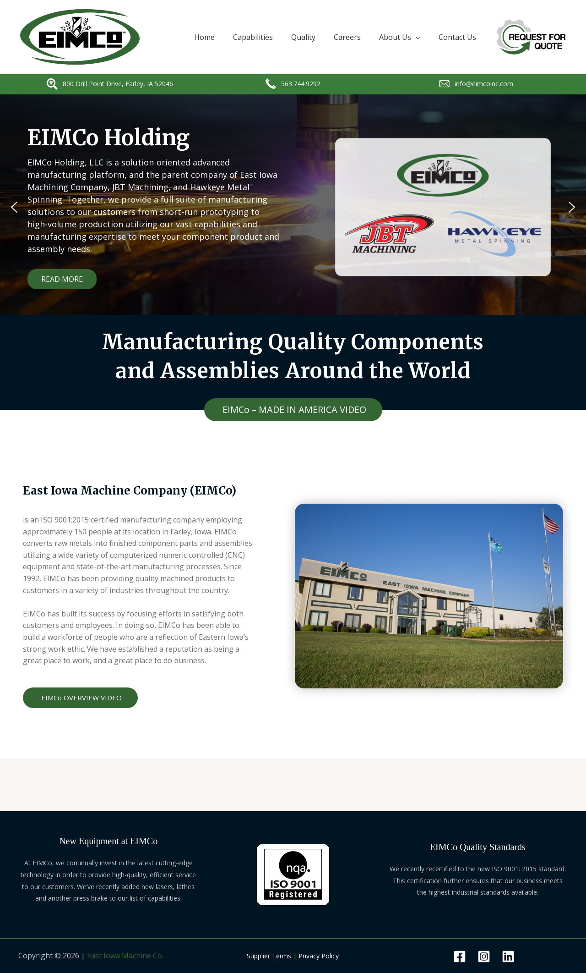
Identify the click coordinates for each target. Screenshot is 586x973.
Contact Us (457, 37)
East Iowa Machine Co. (125, 956)
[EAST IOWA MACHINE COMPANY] (79, 36)
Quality (303, 37)
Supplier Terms (269, 955)
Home (204, 37)
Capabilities (253, 37)
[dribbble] (508, 956)
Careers (347, 37)
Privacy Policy (318, 955)
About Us (395, 37)
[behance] (483, 956)
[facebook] (459, 956)
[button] (14, 207)
